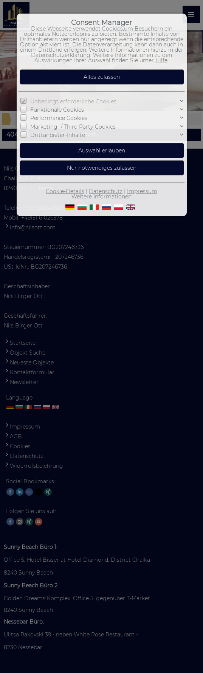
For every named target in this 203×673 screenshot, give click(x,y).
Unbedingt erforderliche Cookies (73, 101)
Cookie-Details (65, 191)
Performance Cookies (58, 118)
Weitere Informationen (101, 196)
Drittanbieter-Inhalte (57, 135)
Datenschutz (105, 191)
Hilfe (161, 60)
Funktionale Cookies (57, 109)
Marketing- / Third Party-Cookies (73, 126)
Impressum (142, 191)
